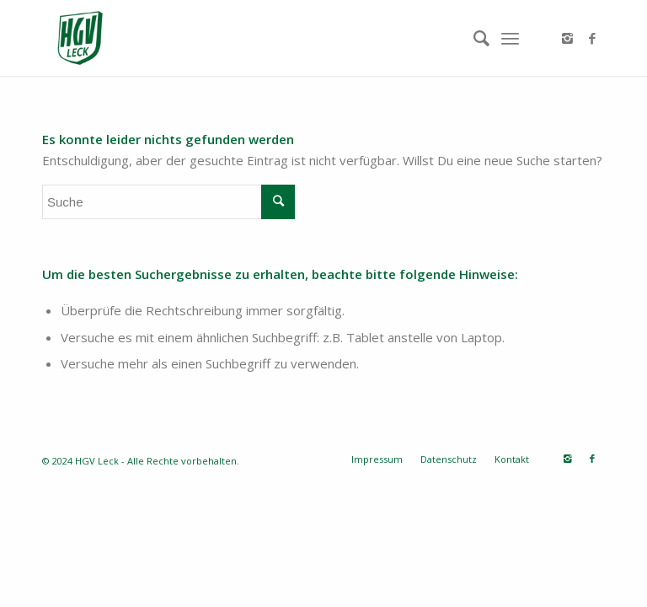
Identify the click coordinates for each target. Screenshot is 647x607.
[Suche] (473, 38)
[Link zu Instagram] (567, 38)
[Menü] (510, 38)
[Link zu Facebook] (592, 38)
